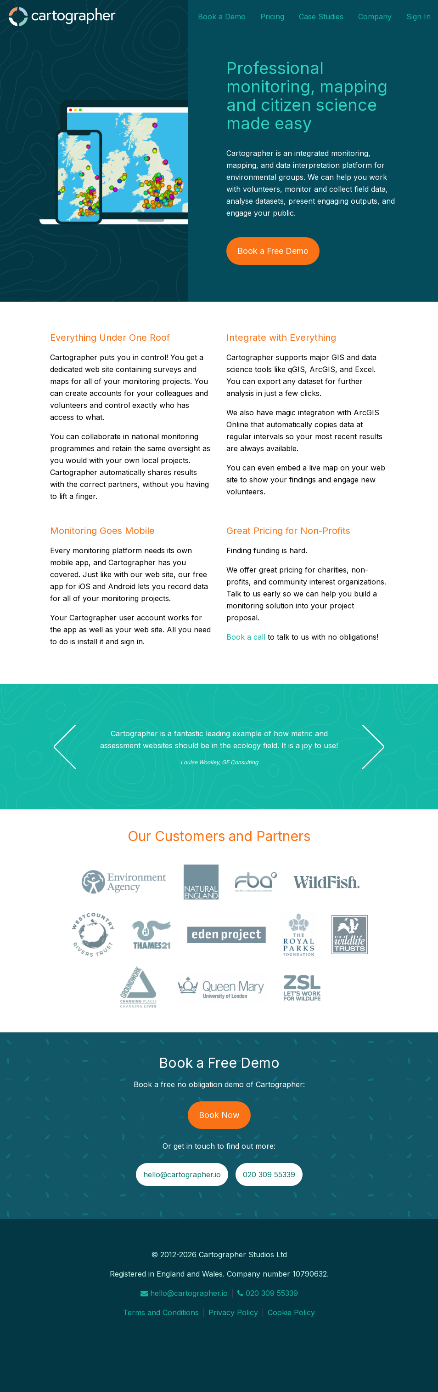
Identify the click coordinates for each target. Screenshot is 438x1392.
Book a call (245, 637)
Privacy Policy (233, 1312)
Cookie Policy (291, 1312)
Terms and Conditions (161, 1312)
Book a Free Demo (273, 251)
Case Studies (321, 16)
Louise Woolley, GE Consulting (219, 762)
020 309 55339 (269, 1174)
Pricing (272, 16)
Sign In (418, 16)
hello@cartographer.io (182, 1174)
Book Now (219, 1115)
